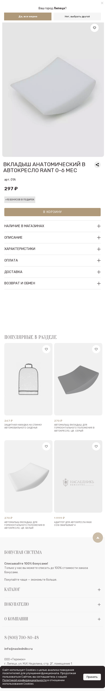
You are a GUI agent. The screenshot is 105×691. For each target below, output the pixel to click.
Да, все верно (27, 16)
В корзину (52, 212)
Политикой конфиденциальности (24, 680)
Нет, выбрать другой (77, 16)
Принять (92, 676)
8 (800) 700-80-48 (21, 649)
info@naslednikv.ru (18, 660)
